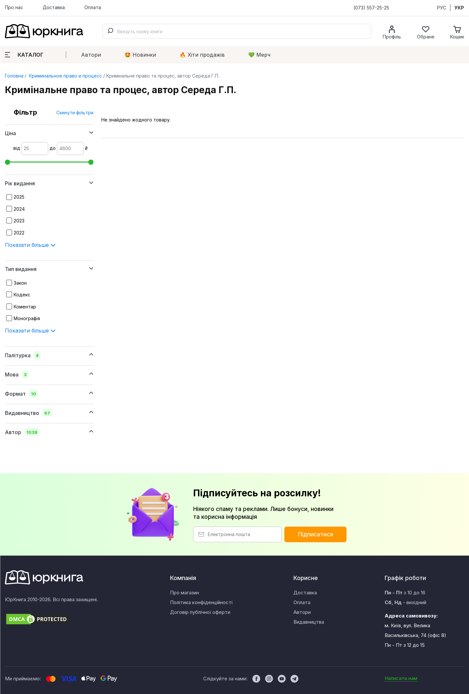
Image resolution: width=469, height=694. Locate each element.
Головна (14, 75)
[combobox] (237, 31)
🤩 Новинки (140, 54)
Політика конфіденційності (201, 602)
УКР (459, 7)
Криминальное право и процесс (65, 75)
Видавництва (308, 622)
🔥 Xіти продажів (202, 54)
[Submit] (110, 31)
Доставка (54, 7)
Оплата (92, 7)
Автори (91, 54)
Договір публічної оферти (200, 612)
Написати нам (401, 678)
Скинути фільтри (74, 112)
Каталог (24, 54)
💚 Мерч (259, 54)
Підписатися (315, 534)
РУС (441, 7)
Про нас (14, 7)
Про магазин (184, 592)
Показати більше (30, 245)
